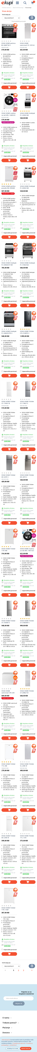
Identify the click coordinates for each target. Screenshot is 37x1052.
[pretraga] (25, 3)
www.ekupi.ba (6, 1040)
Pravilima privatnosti (19, 1043)
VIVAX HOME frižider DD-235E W (8, 837)
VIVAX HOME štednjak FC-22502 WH (27, 114)
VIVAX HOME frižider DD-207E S (8, 476)
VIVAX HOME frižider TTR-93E (8, 550)
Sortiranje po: (6, 14)
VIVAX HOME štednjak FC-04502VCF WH (8, 264)
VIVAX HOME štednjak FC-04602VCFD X (8, 332)
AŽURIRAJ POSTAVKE (12, 1048)
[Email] (18, 998)
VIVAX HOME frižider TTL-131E (27, 837)
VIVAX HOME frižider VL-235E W (27, 765)
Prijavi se (18, 1003)
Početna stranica (6, 7)
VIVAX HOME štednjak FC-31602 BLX (27, 264)
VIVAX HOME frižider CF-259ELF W (27, 692)
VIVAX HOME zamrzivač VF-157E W (27, 44)
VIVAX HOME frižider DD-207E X (27, 476)
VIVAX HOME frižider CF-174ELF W (8, 402)
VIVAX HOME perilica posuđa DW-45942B (8, 187)
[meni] (17, 3)
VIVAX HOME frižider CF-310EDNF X (27, 622)
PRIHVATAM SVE (25, 1048)
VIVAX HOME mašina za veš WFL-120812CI (8, 114)
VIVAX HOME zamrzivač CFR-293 (7, 692)
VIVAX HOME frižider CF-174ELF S (27, 402)
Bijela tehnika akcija (18, 7)
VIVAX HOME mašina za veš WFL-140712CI (27, 550)
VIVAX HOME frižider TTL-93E (8, 765)
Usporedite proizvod (8, 83)
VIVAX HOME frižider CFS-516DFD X (27, 332)
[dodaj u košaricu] (9, 87)
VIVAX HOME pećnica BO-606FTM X (8, 44)
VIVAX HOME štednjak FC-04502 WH (27, 187)
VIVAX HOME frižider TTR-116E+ (8, 909)
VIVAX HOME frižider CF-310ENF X (8, 622)
